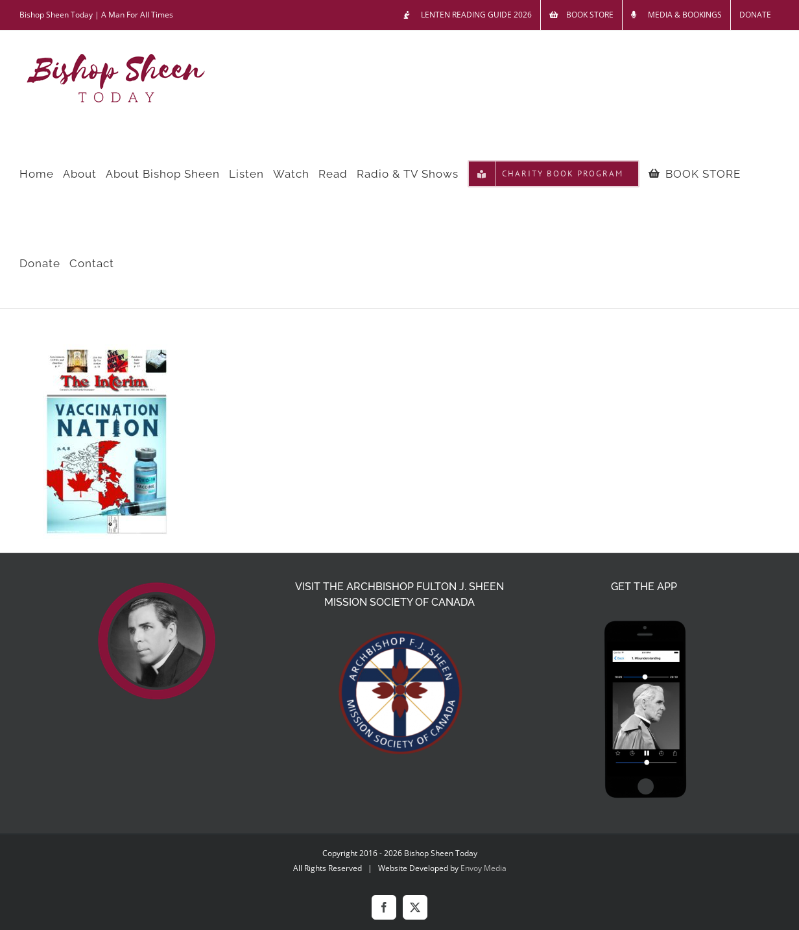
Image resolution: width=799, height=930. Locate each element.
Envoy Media (483, 868)
